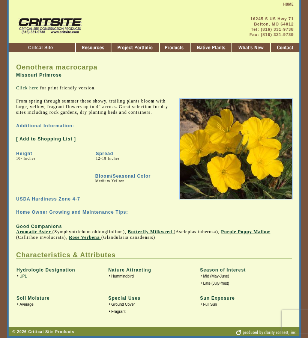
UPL (23, 276)
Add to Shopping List (46, 139)
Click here (27, 88)
